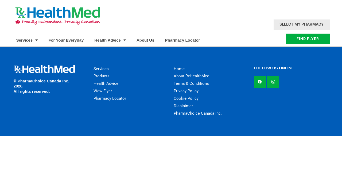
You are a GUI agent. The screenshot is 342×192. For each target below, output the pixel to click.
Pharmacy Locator (182, 40)
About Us (145, 40)
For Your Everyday (66, 40)
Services (27, 40)
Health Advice (110, 40)
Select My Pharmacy (301, 24)
